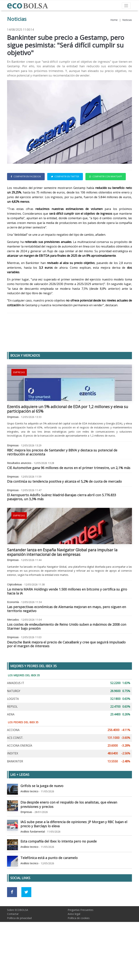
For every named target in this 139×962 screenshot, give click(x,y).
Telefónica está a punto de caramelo (49, 882)
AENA (10, 739)
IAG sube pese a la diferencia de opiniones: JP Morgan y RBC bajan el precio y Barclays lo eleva (73, 848)
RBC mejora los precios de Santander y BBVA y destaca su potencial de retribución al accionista (62, 476)
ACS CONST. (15, 762)
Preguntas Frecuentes (80, 934)
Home (114, 20)
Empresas (19, 396)
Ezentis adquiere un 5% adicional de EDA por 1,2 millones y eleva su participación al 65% (67, 433)
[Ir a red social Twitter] (26, 916)
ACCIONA (13, 754)
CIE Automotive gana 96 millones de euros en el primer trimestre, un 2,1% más (68, 492)
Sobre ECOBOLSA (17, 934)
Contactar (13, 938)
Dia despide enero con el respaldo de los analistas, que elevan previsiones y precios (68, 828)
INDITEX (12, 778)
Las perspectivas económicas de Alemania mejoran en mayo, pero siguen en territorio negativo (66, 633)
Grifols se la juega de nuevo (41, 810)
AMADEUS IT (15, 707)
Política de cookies (79, 942)
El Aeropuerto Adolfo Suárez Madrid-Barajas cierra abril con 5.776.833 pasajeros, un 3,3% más (61, 521)
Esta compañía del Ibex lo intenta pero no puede (58, 865)
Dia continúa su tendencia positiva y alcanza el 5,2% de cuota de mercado (64, 505)
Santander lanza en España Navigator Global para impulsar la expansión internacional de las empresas (62, 576)
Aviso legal (74, 938)
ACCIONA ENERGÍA (19, 770)
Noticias (127, 20)
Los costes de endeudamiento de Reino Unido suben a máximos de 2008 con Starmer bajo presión (66, 651)
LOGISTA (13, 723)
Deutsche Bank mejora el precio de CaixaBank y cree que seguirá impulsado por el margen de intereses (66, 668)
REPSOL (12, 731)
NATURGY (13, 715)
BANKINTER (15, 786)
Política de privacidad (19, 942)
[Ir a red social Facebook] (12, 916)
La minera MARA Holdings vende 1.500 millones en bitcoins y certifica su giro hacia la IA (67, 615)
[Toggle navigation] (126, 5)
